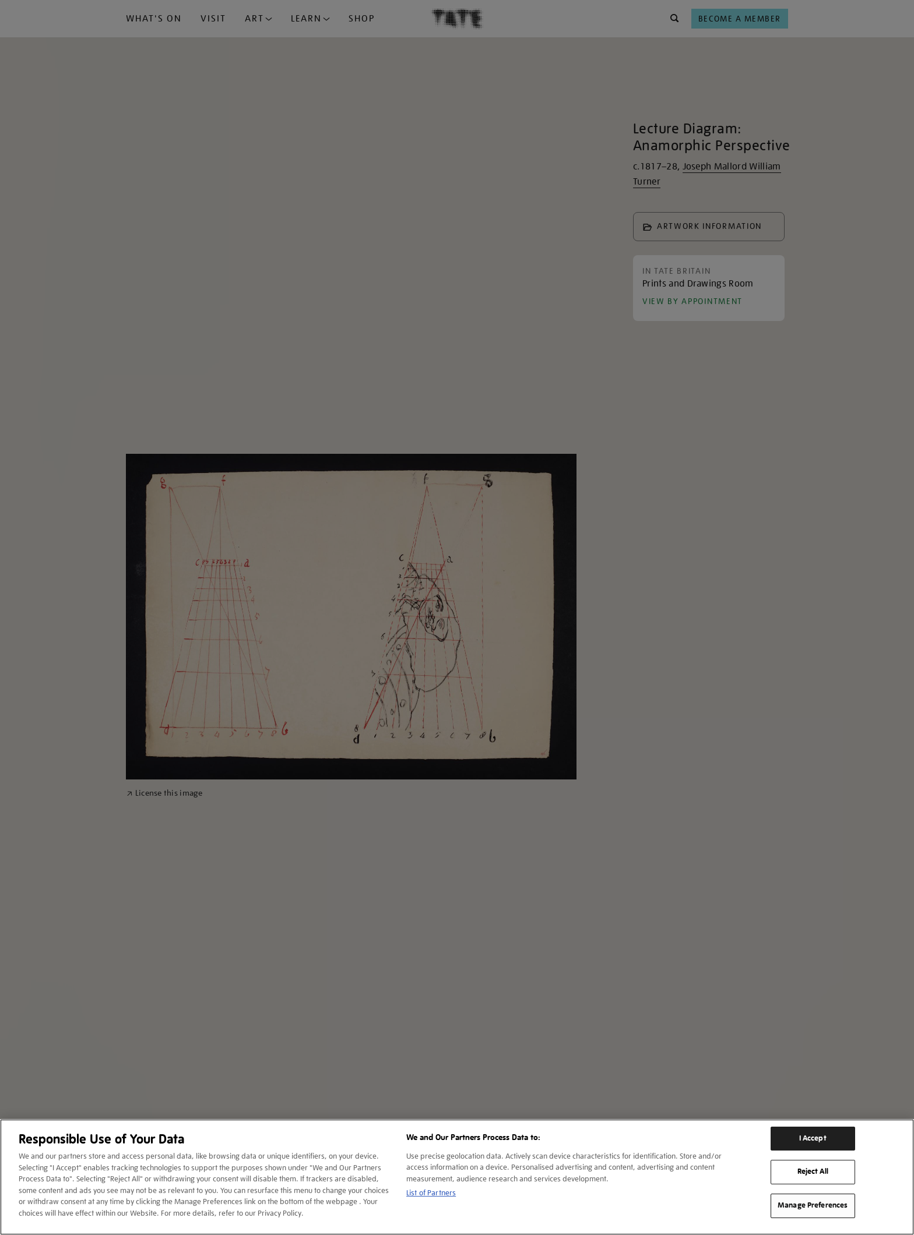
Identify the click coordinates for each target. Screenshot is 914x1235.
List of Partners (431, 1193)
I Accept (813, 1138)
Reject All (812, 1171)
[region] (457, 1177)
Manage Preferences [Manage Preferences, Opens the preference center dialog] (813, 1205)
